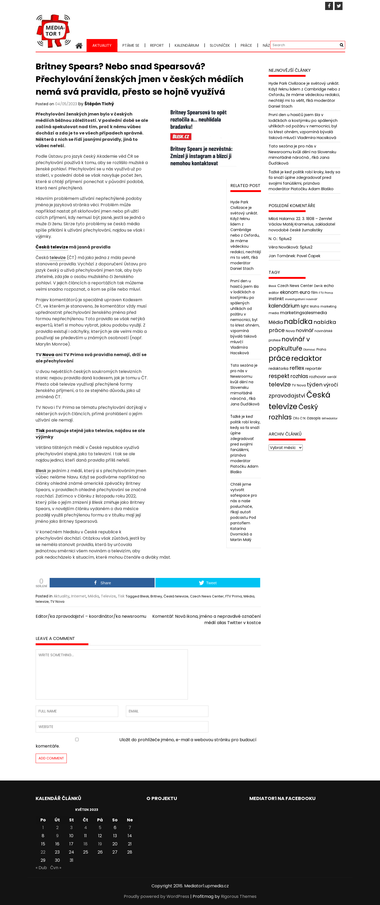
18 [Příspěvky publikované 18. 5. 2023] (86, 844)
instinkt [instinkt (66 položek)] (276, 299)
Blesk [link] (41, 471)
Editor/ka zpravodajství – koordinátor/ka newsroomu (91, 616)
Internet (78, 596)
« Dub (41, 868)
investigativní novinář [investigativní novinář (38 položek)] (301, 299)
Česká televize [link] (52, 247)
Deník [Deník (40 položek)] (318, 286)
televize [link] (58, 258)
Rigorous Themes (238, 896)
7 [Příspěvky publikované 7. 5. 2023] (130, 828)
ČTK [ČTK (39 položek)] (303, 418)
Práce (246, 45)
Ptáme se (130, 45)
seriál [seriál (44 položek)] (331, 377)
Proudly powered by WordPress (156, 896)
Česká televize (176, 596)
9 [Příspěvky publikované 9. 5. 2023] (57, 836)
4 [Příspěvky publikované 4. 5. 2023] (85, 828)
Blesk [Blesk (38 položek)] (272, 286)
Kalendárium (187, 45)
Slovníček (220, 45)
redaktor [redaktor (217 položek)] (306, 358)
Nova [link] (48, 355)
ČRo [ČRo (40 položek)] (296, 418)
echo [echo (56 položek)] (329, 285)
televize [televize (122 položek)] (280, 384)
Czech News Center (207, 596)
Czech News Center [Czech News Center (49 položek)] (295, 285)
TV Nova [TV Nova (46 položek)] (299, 385)
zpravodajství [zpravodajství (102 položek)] (287, 395)
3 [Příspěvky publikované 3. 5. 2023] (71, 828)
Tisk (121, 596)
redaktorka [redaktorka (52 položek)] (278, 368)
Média (93, 596)
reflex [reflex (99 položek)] (296, 368)
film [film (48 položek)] (314, 292)
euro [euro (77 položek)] (305, 292)
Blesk (144, 596)
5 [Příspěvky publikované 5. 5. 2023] (100, 828)
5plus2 (285, 238)
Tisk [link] (40, 431)
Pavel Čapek (308, 255)
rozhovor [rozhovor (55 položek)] (317, 376)
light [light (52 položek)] (305, 306)
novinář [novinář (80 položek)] (305, 330)
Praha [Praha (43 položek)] (321, 349)
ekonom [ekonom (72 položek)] (289, 292)
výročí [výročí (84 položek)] (331, 384)
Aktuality (102, 45)
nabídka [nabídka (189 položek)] (298, 321)
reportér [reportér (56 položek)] (313, 368)
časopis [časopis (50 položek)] (314, 417)
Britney (156, 596)
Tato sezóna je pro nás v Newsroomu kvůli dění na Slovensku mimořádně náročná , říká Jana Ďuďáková (244, 385)
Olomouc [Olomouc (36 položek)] (309, 350)
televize (42, 601)
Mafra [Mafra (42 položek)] (314, 306)
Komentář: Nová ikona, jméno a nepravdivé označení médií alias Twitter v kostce (206, 619)
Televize (108, 596)
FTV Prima (233, 596)
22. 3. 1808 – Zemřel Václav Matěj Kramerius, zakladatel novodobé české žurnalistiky (302, 224)
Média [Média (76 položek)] (276, 322)
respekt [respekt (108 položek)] (279, 376)
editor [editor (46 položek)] (274, 292)
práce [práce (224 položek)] (279, 358)
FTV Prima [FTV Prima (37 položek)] (326, 293)
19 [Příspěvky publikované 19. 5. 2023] (100, 844)
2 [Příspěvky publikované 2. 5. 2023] (57, 828)
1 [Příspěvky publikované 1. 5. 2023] (43, 828)
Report (157, 45)
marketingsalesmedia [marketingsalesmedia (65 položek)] (303, 313)
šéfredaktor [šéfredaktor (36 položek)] (330, 418)
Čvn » (55, 868)
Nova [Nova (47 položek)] (290, 330)
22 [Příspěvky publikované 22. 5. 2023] (43, 852)
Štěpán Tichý (99, 104)
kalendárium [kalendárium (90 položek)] (284, 305)
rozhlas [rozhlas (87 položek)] (299, 376)
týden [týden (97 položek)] (314, 384)
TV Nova (57, 601)
